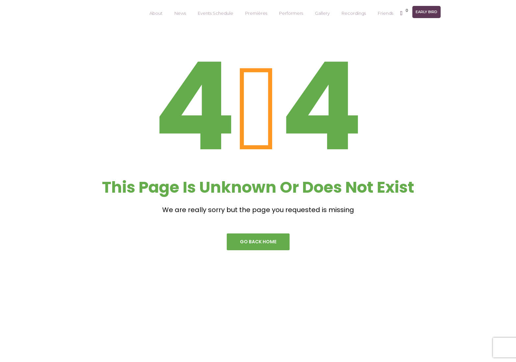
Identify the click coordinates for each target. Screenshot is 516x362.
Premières (256, 13)
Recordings (354, 13)
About (156, 13)
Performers (291, 13)
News (180, 13)
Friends (385, 13)
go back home (258, 241)
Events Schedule (215, 13)
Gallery (322, 13)
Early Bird (426, 12)
